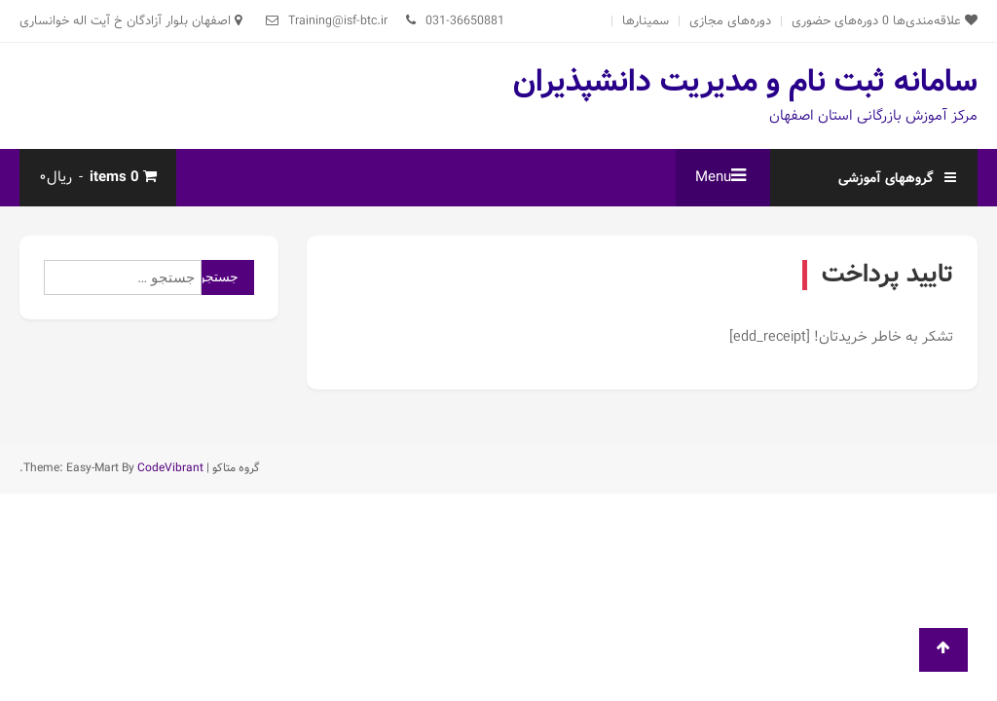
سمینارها (645, 21)
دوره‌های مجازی (730, 21)
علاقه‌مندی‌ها (930, 21)
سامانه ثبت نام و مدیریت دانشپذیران (745, 81)
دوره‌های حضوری (835, 21)
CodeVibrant (170, 468)
